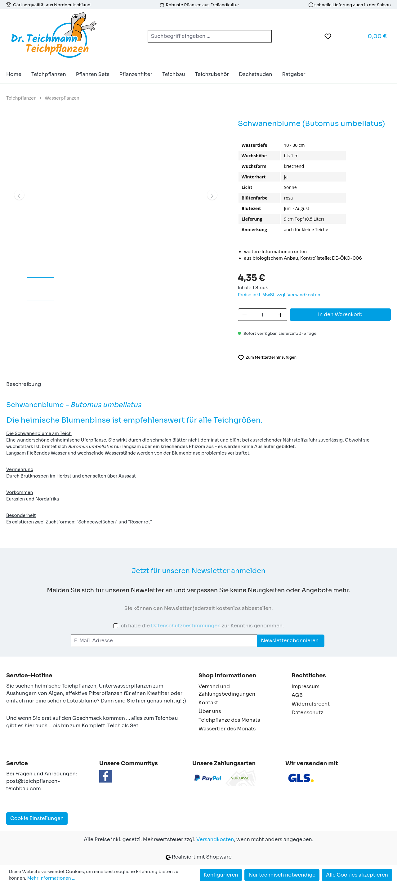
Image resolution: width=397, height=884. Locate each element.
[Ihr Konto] (343, 36)
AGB (297, 695)
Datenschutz (307, 712)
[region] (116, 209)
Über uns (209, 711)
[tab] (23, 384)
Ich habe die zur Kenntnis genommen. (201, 625)
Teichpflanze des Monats (229, 720)
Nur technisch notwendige (281, 875)
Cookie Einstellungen (37, 818)
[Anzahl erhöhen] (280, 314)
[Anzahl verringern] (244, 314)
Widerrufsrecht (311, 704)
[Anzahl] (262, 314)
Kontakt (208, 702)
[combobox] (202, 36)
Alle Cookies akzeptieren (357, 875)
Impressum (305, 686)
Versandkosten (215, 839)
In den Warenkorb (340, 314)
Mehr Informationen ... (51, 878)
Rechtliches (309, 675)
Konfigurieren (221, 875)
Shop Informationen (227, 675)
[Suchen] (264, 36)
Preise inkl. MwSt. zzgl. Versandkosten (279, 295)
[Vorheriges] (19, 195)
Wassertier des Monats (227, 728)
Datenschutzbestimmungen (186, 625)
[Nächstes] (212, 195)
